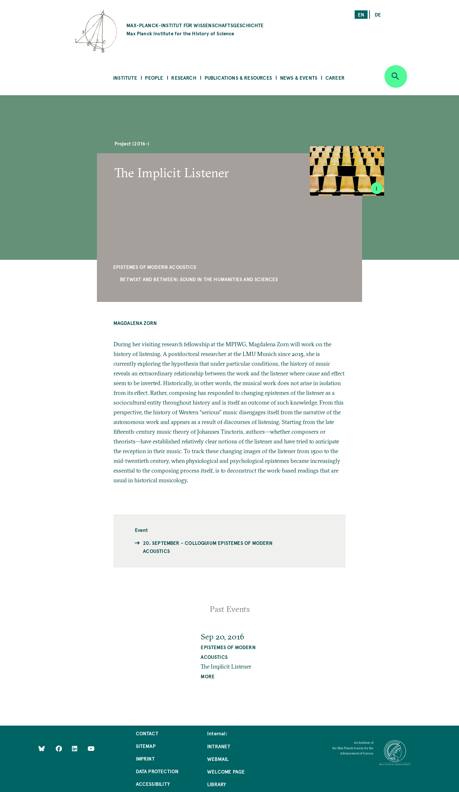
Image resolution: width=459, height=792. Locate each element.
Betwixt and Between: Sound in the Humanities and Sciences (199, 279)
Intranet (218, 746)
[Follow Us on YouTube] (91, 748)
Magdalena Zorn (135, 322)
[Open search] (395, 76)
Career (335, 77)
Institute (125, 77)
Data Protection (157, 771)
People (154, 77)
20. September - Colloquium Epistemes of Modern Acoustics (208, 546)
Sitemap (146, 745)
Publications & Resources (238, 77)
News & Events (298, 77)
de (378, 14)
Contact (147, 733)
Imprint (145, 758)
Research (183, 77)
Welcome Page (226, 771)
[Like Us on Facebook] (59, 748)
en (361, 14)
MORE (208, 676)
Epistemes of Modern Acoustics (154, 266)
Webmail (218, 758)
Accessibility (153, 783)
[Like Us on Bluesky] (42, 748)
